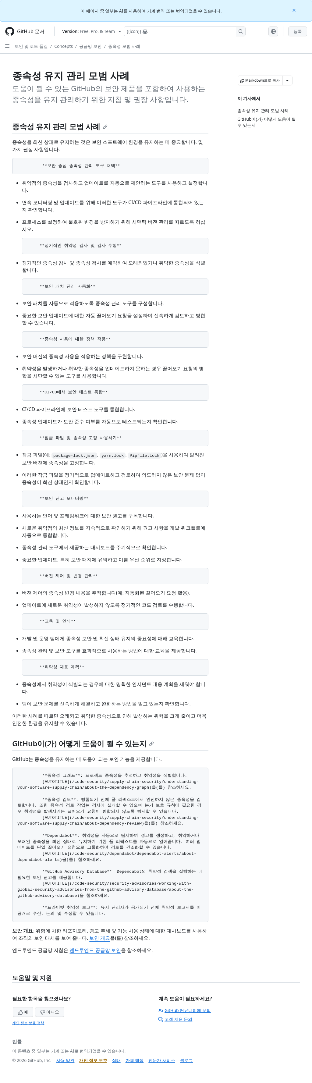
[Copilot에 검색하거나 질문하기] (185, 31)
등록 (297, 31)
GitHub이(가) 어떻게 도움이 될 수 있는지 (83, 743)
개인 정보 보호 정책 (28, 1022)
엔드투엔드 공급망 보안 (95, 950)
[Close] (295, 9)
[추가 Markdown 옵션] (287, 80)
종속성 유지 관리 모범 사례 (60, 126)
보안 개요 (99, 938)
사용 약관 (65, 1060)
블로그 (186, 1060)
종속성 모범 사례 (124, 46)
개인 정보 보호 (93, 1060)
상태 (116, 1060)
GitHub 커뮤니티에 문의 (184, 1010)
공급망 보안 (90, 46)
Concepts (63, 46)
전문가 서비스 (161, 1060)
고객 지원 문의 (175, 1019)
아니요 (49, 1012)
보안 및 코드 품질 (31, 46)
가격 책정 (135, 1060)
